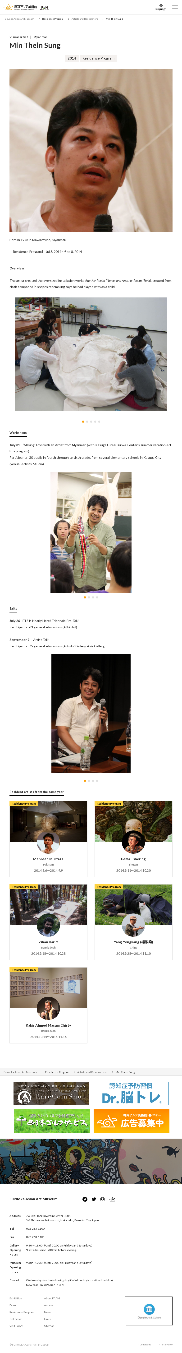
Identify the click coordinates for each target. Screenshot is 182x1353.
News (47, 1312)
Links (47, 1319)
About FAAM (52, 1298)
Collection (16, 1319)
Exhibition (15, 1298)
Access (48, 1305)
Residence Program (22, 1312)
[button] (83, 422)
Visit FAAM (16, 1326)
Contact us (145, 1344)
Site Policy (167, 1344)
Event (13, 1305)
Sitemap (49, 1326)
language (160, 9)
